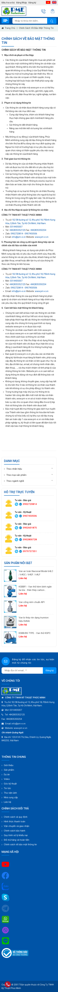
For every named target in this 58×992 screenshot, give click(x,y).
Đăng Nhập (21, 2)
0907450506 (31, 233)
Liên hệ (7, 802)
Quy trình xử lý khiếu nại (16, 835)
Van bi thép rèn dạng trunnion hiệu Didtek (34, 619)
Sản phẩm (9, 770)
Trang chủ (10, 28)
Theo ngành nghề (15, 481)
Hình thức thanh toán (14, 821)
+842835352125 (17, 230)
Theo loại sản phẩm (16, 475)
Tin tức (7, 788)
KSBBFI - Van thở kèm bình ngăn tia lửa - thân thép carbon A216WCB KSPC (35, 588)
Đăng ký (32, 2)
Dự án (7, 774)
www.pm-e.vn (41, 237)
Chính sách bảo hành (14, 830)
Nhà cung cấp (11, 797)
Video (7, 779)
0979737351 (30, 551)
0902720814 (17, 233)
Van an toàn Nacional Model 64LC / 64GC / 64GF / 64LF (36, 573)
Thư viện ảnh (10, 792)
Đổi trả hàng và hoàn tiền (16, 840)
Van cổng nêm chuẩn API (32, 602)
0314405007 (16, 226)
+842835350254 (38, 230)
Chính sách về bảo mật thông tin (36, 28)
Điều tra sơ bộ (8, 2)
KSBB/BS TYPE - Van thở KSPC (35, 633)
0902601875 (30, 527)
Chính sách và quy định (15, 817)
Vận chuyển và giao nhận (16, 826)
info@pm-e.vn (19, 237)
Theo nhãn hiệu (14, 469)
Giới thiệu (8, 765)
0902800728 (30, 539)
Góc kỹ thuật (10, 783)
